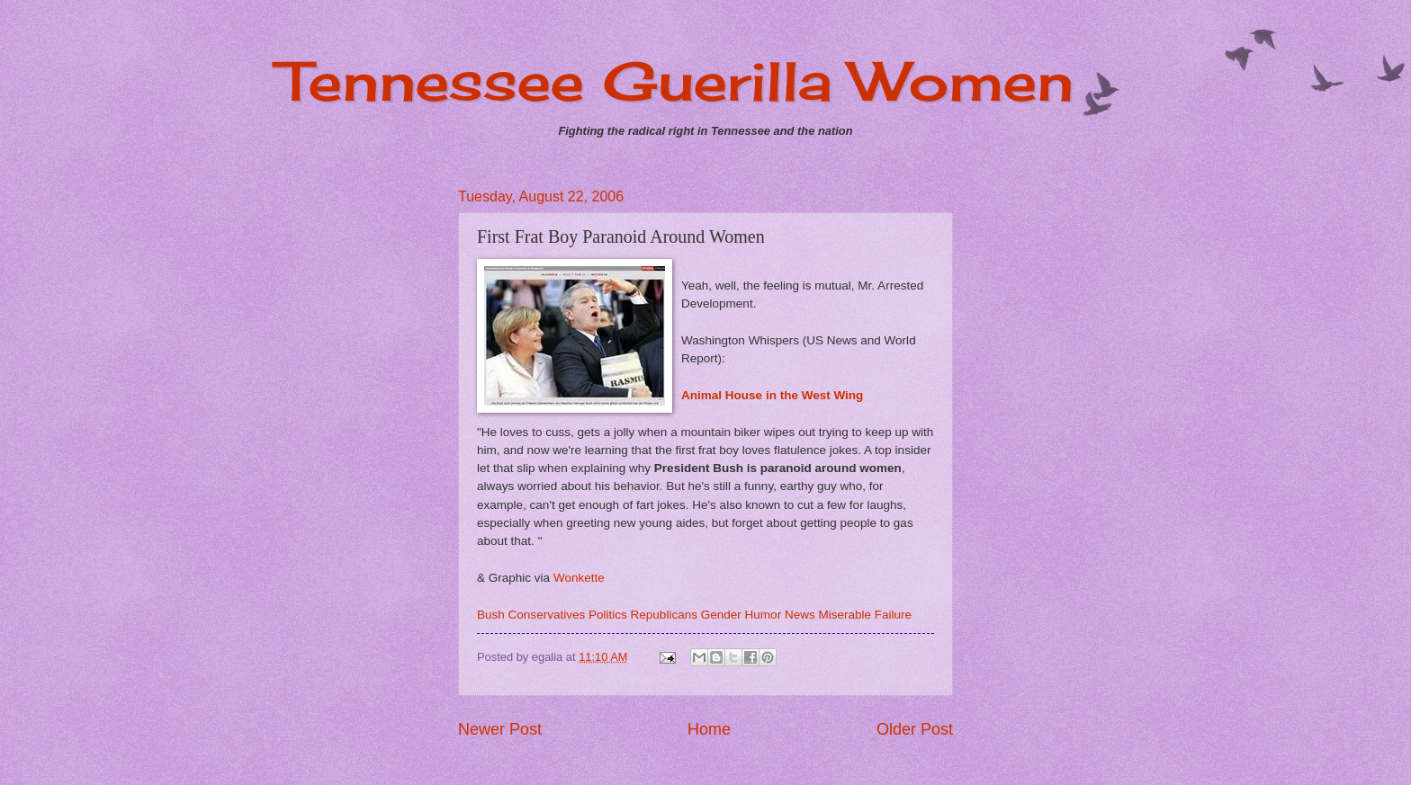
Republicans (664, 614)
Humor (763, 614)
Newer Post (500, 729)
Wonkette (579, 577)
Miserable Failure (865, 614)
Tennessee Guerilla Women (676, 80)
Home (709, 729)
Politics (608, 614)
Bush (491, 614)
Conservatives (547, 614)
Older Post (914, 729)
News (800, 614)
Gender (721, 614)
